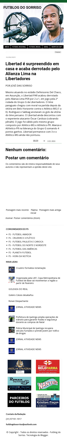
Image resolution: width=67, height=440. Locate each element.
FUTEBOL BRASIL (35, 47)
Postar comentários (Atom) (27, 218)
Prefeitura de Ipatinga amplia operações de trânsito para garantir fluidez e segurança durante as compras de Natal (37, 320)
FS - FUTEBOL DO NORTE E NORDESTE (27, 245)
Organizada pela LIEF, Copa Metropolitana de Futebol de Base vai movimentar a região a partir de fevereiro (38, 280)
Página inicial (34, 211)
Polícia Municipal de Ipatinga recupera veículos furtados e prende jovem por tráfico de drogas (37, 331)
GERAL (46, 47)
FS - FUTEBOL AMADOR (20, 234)
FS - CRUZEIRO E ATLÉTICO (22, 237)
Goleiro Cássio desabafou (21, 295)
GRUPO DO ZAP (56, 47)
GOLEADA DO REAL (18, 289)
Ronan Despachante (18, 301)
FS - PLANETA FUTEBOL (20, 252)
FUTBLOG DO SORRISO (22, 7)
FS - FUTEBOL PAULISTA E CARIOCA (26, 241)
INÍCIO (7, 47)
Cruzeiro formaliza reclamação (31, 267)
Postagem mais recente (17, 209)
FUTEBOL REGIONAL (19, 47)
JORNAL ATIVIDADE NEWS (28, 307)
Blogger (44, 435)
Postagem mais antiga (50, 209)
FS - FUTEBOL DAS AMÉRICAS (23, 248)
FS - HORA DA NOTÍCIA (20, 256)
